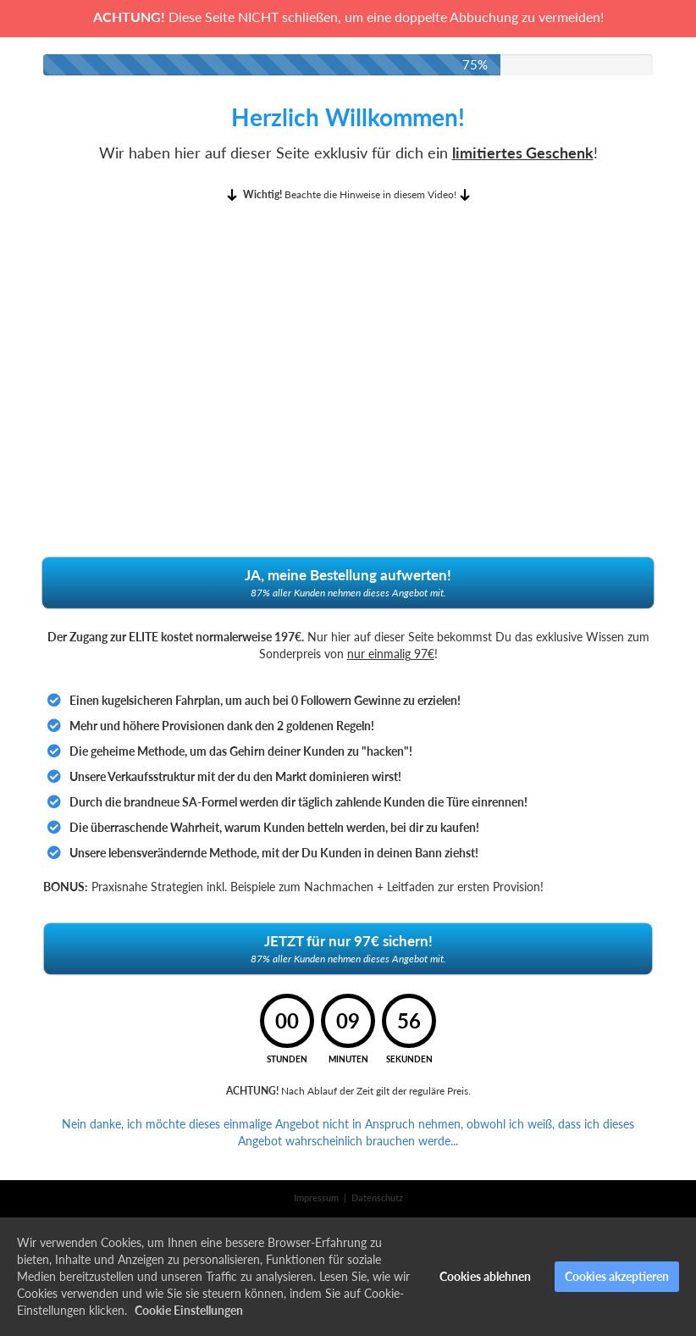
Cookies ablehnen (485, 1276)
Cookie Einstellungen (189, 1310)
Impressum (316, 1197)
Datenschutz (377, 1197)
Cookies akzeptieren (617, 1276)
